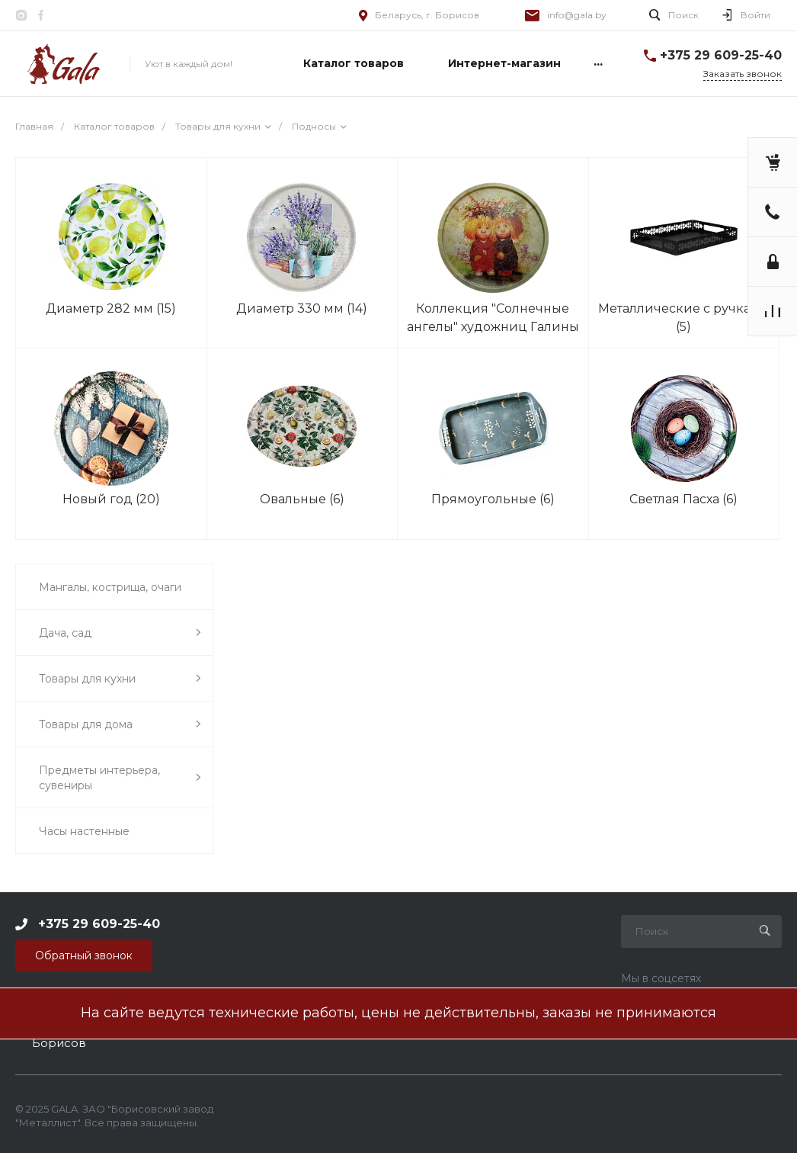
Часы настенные (84, 831)
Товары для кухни (120, 678)
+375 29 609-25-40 (721, 55)
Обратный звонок (84, 955)
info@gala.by (577, 15)
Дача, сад (120, 632)
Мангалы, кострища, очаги (110, 587)
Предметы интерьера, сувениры (120, 777)
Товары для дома (120, 724)
